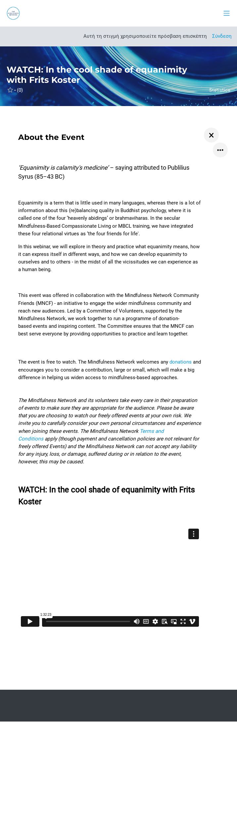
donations (180, 362)
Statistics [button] (219, 90)
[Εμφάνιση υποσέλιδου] (220, 797)
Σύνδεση (222, 36)
